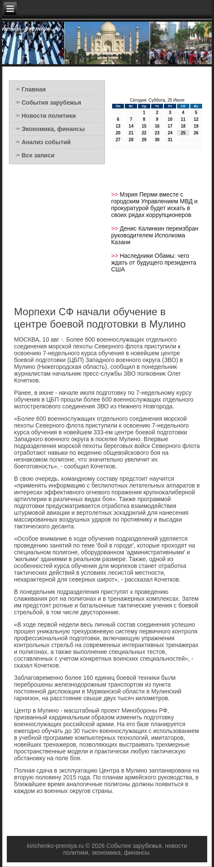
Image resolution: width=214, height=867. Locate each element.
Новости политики (49, 115)
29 (144, 139)
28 (131, 139)
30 (157, 139)
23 (157, 133)
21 (131, 133)
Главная (34, 89)
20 (117, 133)
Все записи (38, 155)
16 (157, 126)
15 (144, 126)
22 (144, 133)
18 (183, 126)
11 (183, 119)
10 (170, 119)
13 (117, 126)
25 (183, 133)
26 (196, 133)
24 (170, 133)
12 (196, 119)
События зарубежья (51, 102)
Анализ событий (46, 142)
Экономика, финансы (53, 128)
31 (170, 139)
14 (131, 126)
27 (117, 139)
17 (170, 126)
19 (196, 126)
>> (115, 194)
